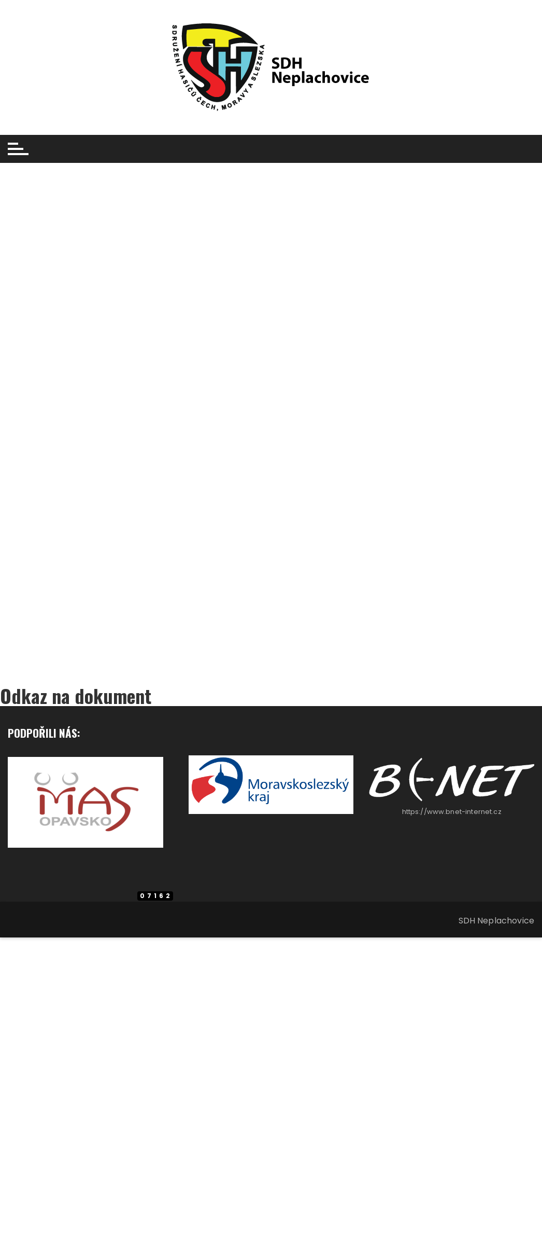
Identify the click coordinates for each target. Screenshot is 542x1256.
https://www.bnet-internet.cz (452, 812)
